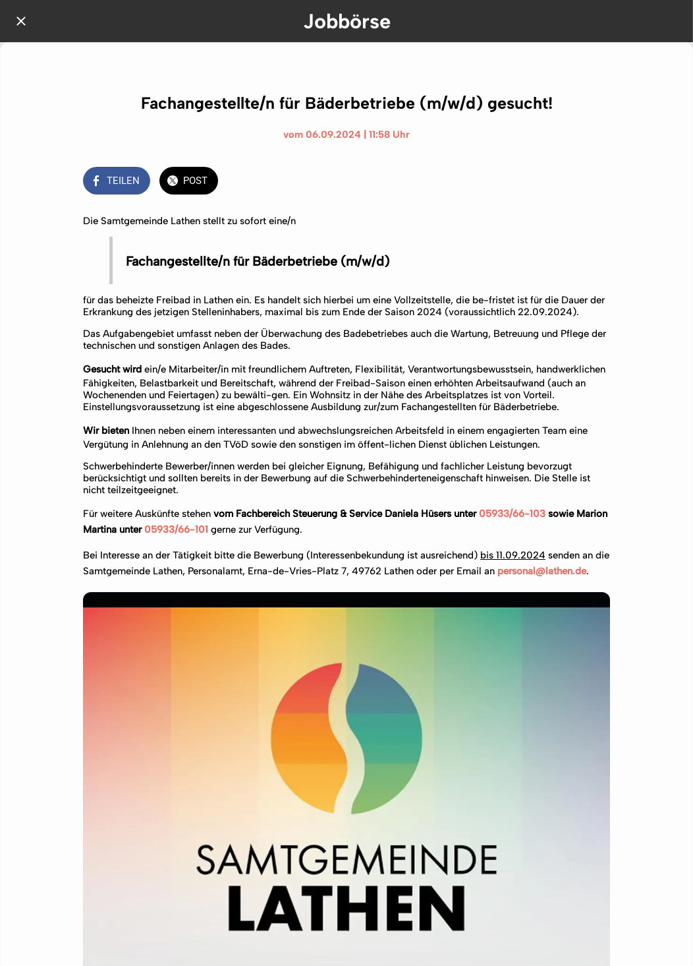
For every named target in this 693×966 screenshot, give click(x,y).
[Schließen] (21, 21)
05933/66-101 (176, 529)
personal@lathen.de (540, 571)
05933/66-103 (512, 514)
